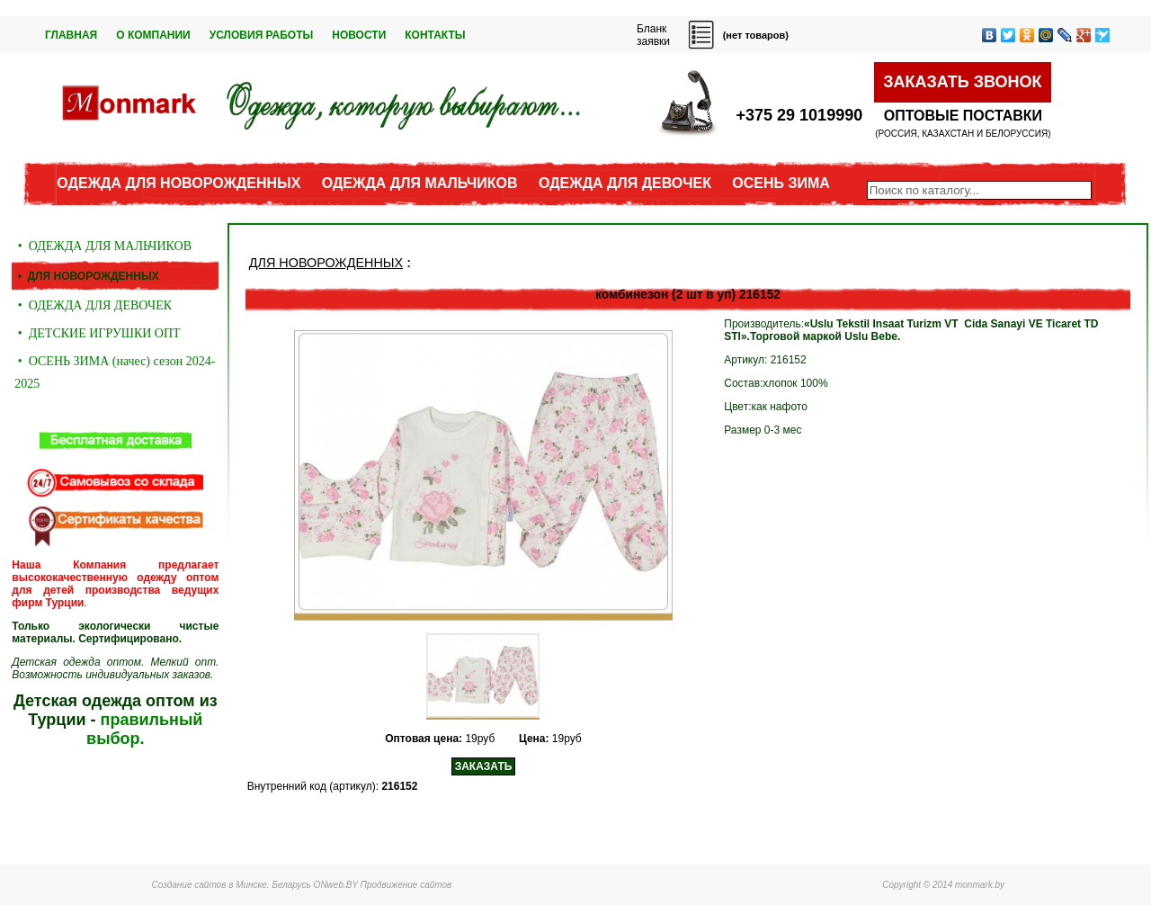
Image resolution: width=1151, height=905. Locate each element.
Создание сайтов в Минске (209, 885)
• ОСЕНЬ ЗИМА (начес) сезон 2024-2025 (114, 372)
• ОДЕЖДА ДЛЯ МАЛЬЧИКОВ (103, 246)
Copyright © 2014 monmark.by (943, 885)
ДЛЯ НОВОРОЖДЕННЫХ (326, 262)
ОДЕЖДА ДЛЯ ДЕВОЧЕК (625, 183)
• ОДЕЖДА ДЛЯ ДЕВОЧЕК (93, 305)
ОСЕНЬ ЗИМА (781, 183)
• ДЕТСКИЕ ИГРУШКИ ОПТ (97, 333)
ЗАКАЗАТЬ (484, 766)
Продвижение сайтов (406, 885)
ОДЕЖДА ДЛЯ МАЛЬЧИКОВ (420, 183)
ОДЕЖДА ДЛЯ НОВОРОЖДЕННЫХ (178, 183)
